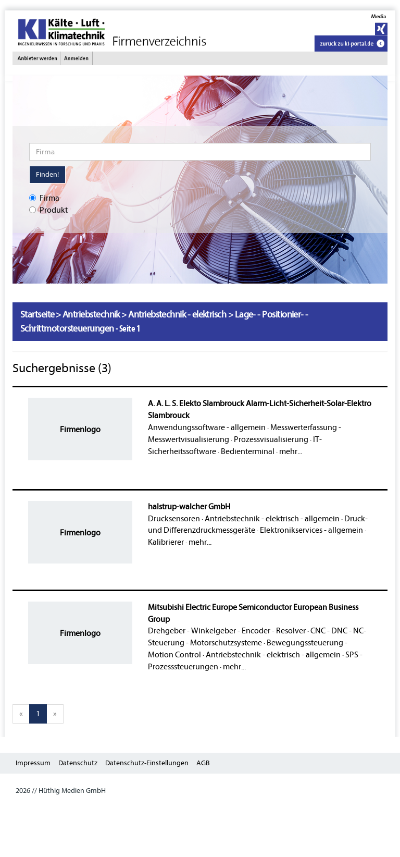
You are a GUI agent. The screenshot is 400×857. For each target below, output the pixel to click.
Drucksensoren (174, 518)
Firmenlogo (80, 429)
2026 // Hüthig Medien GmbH (61, 790)
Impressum (33, 762)
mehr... (290, 451)
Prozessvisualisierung (271, 439)
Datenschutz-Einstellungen (147, 762)
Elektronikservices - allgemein (311, 530)
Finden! (47, 174)
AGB (203, 762)
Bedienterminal (247, 451)
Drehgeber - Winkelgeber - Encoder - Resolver (227, 630)
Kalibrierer (166, 542)
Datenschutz (77, 762)
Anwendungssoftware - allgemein (207, 427)
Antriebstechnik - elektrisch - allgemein (272, 518)
